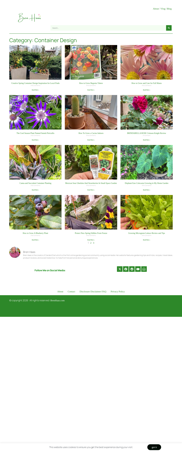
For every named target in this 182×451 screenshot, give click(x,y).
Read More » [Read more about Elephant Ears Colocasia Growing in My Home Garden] (146, 190)
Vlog (163, 8)
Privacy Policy (118, 291)
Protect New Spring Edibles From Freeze (91, 233)
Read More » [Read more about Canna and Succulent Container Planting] (35, 190)
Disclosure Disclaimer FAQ (93, 291)
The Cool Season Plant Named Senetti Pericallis (35, 133)
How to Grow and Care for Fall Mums (147, 83)
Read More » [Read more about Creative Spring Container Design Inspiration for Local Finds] (35, 90)
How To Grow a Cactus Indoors (91, 133)
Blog (169, 8)
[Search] (169, 28)
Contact (71, 291)
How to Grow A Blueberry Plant (35, 233)
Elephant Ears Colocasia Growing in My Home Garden (146, 183)
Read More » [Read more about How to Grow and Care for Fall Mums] (146, 90)
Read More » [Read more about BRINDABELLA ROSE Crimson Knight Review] (146, 140)
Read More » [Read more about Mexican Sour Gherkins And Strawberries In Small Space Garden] (91, 190)
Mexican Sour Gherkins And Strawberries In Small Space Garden (91, 183)
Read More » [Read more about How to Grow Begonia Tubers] (91, 90)
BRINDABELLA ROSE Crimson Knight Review (146, 133)
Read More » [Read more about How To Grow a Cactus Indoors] (91, 140)
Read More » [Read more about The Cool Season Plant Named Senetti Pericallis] (35, 140)
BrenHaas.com (57, 300)
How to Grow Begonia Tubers (91, 83)
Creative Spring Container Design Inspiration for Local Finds (35, 83)
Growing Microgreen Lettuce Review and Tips (146, 233)
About (156, 8)
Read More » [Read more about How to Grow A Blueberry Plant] (35, 240)
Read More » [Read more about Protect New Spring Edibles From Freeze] (91, 240)
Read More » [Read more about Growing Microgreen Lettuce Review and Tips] (146, 240)
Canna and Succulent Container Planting (35, 183)
